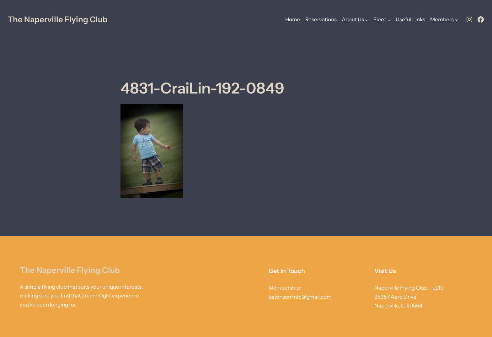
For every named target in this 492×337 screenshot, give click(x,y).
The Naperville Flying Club (58, 19)
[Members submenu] (456, 19)
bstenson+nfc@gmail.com (300, 297)
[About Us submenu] (366, 19)
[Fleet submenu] (389, 19)
